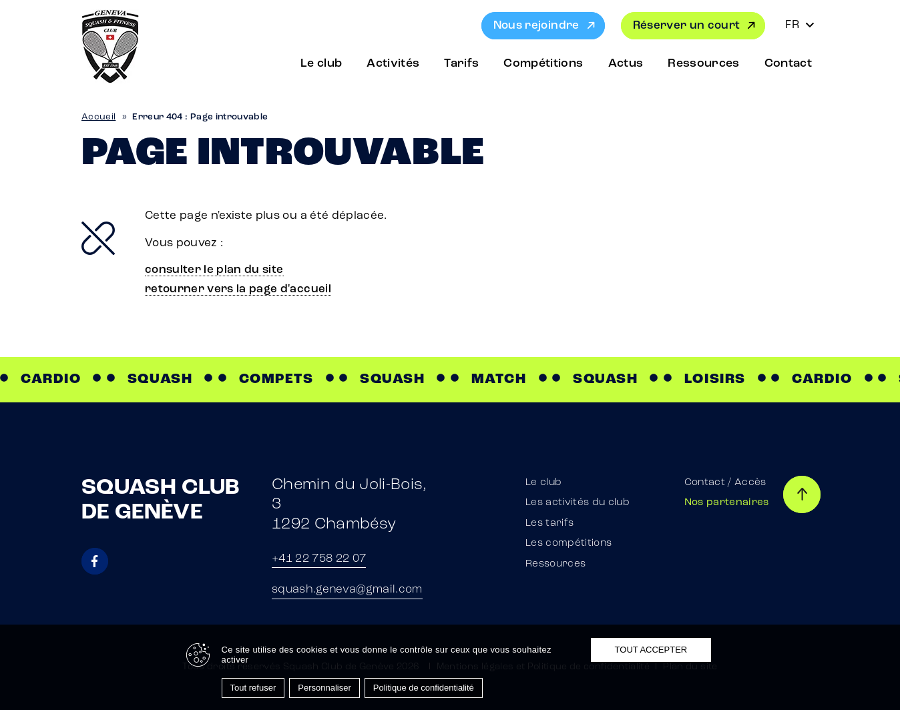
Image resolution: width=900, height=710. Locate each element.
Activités (393, 63)
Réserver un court (686, 25)
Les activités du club (577, 503)
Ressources (703, 63)
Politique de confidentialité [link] (423, 688)
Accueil (98, 117)
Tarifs (461, 63)
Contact (788, 63)
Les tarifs (549, 523)
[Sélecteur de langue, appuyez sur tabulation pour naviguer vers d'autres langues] (800, 25)
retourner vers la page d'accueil (238, 289)
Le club (321, 63)
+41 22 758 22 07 (319, 559)
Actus (626, 63)
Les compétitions (568, 544)
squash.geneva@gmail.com (347, 589)
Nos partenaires (726, 503)
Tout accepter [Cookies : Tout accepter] (651, 650)
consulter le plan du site (214, 270)
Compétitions (543, 63)
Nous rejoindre (536, 25)
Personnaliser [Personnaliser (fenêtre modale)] (324, 688)
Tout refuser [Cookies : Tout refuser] (253, 688)
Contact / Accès (725, 483)
